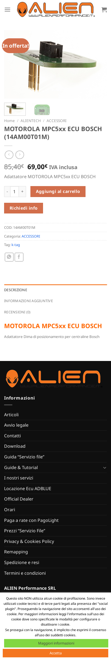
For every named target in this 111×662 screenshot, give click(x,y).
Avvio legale (16, 425)
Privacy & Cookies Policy (29, 541)
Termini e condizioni (25, 573)
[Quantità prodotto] (14, 191)
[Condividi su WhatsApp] (9, 257)
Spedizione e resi (21, 562)
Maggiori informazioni (56, 643)
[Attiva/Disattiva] (105, 467)
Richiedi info (24, 208)
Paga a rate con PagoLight (31, 520)
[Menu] (7, 9)
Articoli (11, 415)
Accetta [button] (56, 653)
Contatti (12, 436)
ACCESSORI (57, 120)
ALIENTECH (31, 120)
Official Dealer (18, 499)
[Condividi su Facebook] (19, 257)
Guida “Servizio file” (24, 457)
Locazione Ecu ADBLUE (27, 488)
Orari (9, 510)
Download (14, 446)
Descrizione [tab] (15, 289)
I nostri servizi (18, 478)
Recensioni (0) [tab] (17, 312)
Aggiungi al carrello (58, 191)
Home (9, 120)
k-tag (16, 244)
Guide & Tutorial (21, 467)
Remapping (16, 552)
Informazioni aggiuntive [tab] (28, 300)
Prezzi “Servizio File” (24, 531)
